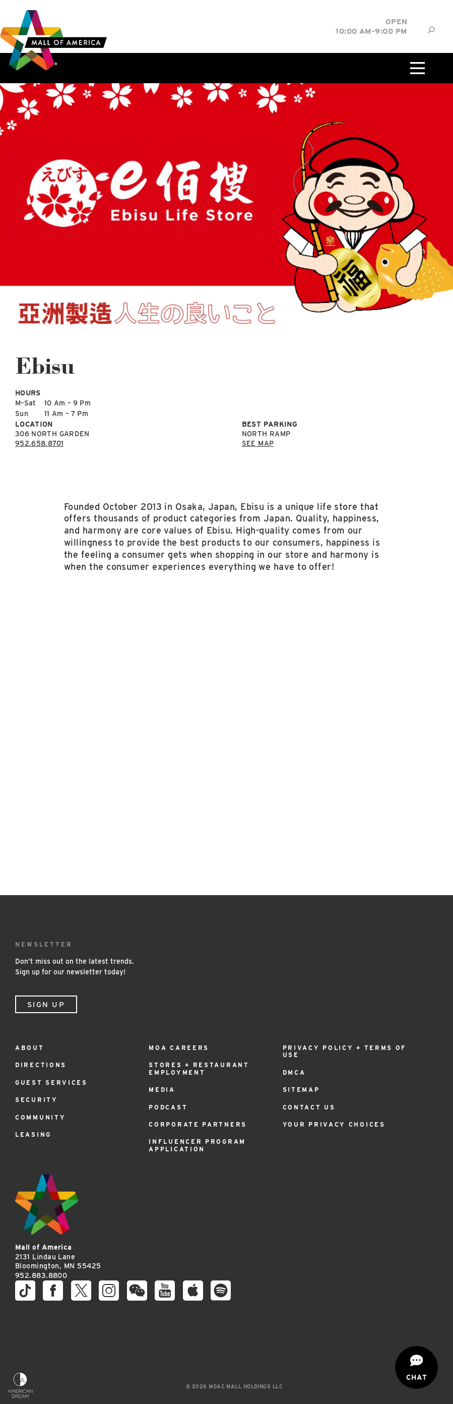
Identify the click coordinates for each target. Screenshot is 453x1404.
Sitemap (301, 1089)
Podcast (168, 1107)
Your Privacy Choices (334, 1124)
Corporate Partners (198, 1124)
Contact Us (309, 1107)
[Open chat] (416, 1367)
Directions (41, 1065)
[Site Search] (431, 30)
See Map (258, 443)
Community (40, 1117)
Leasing (33, 1134)
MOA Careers (179, 1047)
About (29, 1047)
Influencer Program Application (197, 1145)
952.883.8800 (41, 1275)
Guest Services (51, 1082)
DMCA (294, 1072)
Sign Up (46, 1004)
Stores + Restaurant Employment (199, 1068)
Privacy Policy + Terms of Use (345, 1051)
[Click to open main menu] (416, 68)
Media (162, 1089)
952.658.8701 (39, 443)
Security (36, 1099)
